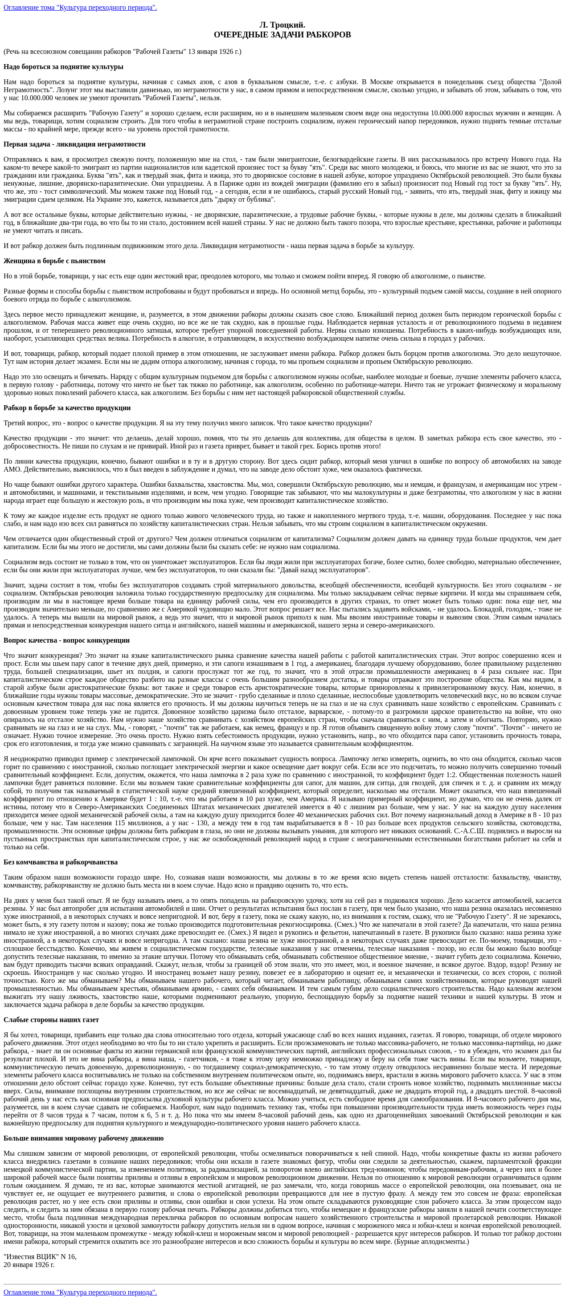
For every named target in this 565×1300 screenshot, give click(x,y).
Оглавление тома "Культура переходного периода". (80, 7)
